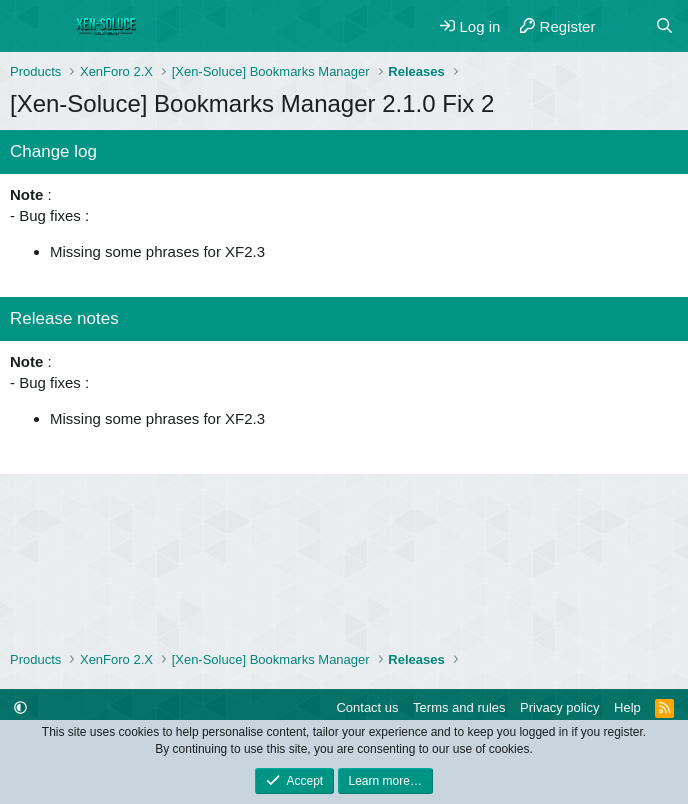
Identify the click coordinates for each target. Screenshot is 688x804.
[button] (20, 707)
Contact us (367, 707)
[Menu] (27, 26)
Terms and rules (459, 707)
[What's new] (624, 26)
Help (627, 707)
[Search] (664, 26)
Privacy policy (559, 707)
